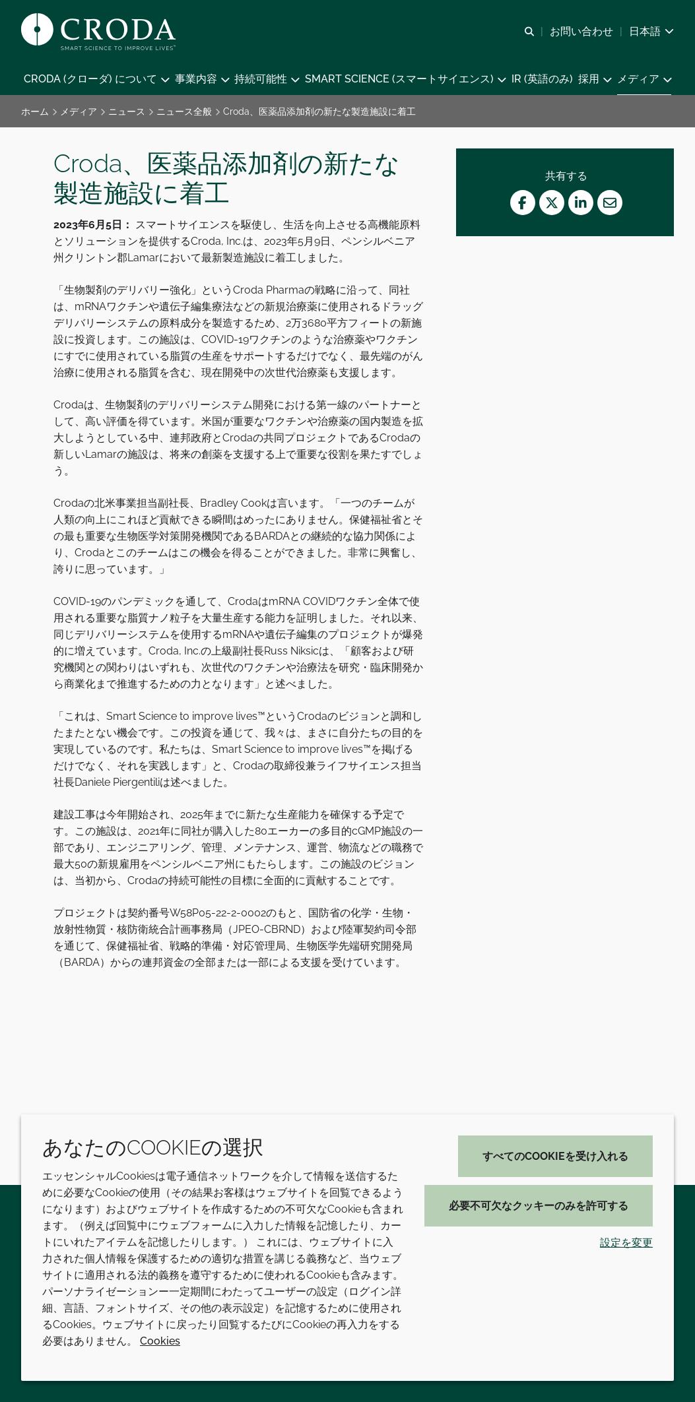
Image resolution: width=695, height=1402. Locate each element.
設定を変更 (626, 1242)
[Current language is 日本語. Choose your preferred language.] (651, 31)
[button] (96, 79)
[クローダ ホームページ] (100, 31)
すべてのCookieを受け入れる (555, 1156)
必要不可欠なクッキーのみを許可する (538, 1205)
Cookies (160, 1341)
